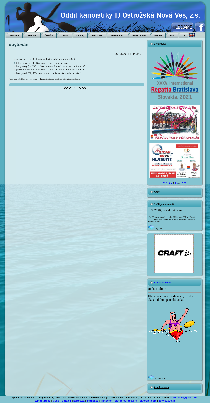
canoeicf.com (148, 400)
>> (185, 183)
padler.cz (93, 400)
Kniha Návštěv (162, 282)
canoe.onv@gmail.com (184, 397)
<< (164, 183)
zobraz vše (156, 378)
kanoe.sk (107, 400)
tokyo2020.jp (167, 400)
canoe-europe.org (126, 400)
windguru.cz (43, 400)
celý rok (155, 228)
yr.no (56, 400)
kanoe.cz (79, 400)
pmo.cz (66, 400)
